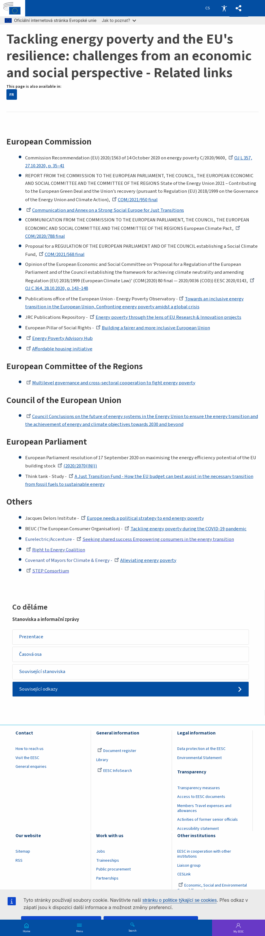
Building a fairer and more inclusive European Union (153, 327)
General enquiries (31, 767)
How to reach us (30, 749)
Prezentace (31, 636)
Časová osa (30, 654)
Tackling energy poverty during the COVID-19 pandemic (186, 528)
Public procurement (113, 869)
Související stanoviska (42, 671)
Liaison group (189, 865)
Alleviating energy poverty (145, 560)
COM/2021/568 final (62, 254)
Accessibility (224, 8)
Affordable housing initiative (59, 348)
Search (132, 930)
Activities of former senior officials (207, 820)
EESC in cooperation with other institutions (204, 854)
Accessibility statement (198, 829)
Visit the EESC (27, 758)
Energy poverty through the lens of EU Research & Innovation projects (165, 317)
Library (102, 760)
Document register (116, 751)
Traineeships (107, 860)
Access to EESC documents (201, 797)
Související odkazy (38, 689)
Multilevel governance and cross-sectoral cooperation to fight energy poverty (110, 382)
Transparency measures (198, 788)
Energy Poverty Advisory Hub (59, 338)
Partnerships (107, 878)
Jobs (100, 852)
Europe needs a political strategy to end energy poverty (142, 518)
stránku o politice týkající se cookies (179, 900)
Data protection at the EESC (201, 749)
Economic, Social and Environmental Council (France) (212, 887)
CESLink (184, 874)
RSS (19, 860)
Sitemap (23, 852)
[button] (239, 8)
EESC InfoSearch (114, 771)
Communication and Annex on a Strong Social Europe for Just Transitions (105, 210)
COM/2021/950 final (135, 199)
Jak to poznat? (119, 20)
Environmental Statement (199, 758)
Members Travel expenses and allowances (204, 808)
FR (11, 94)
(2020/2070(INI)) (77, 465)
